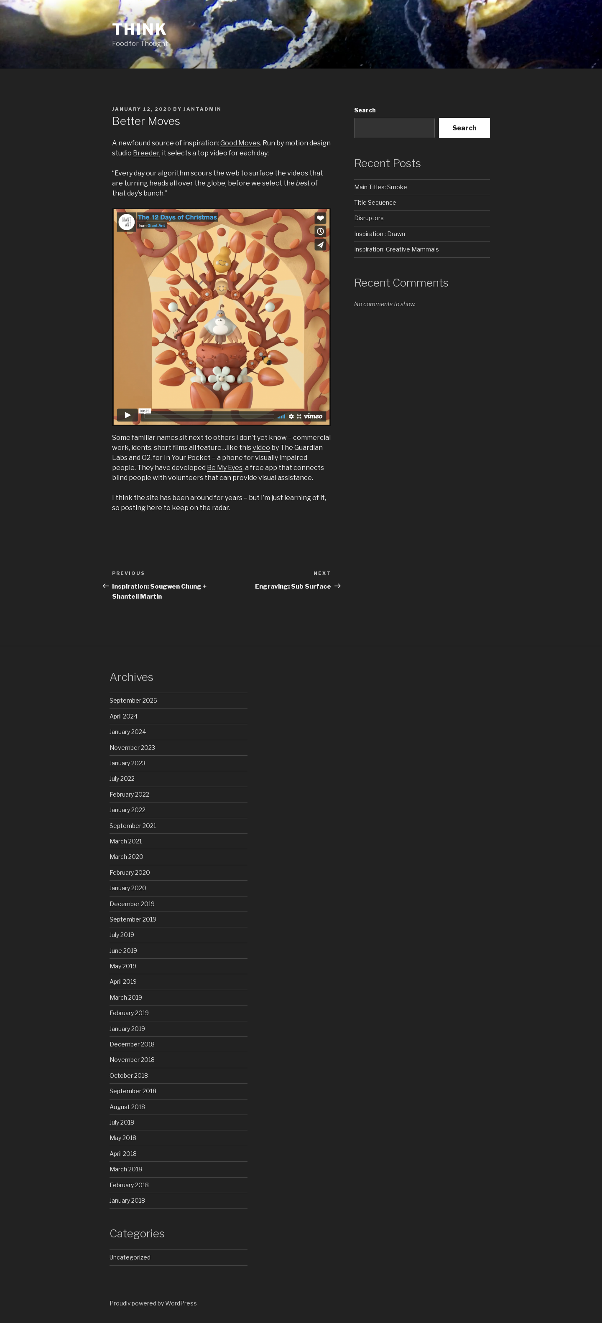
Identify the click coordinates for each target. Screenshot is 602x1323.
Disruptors (369, 217)
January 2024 (128, 731)
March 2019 (126, 997)
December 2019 (132, 903)
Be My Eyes (224, 468)
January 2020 (128, 887)
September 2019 (133, 919)
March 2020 (126, 856)
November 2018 (132, 1059)
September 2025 (133, 700)
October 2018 (129, 1075)
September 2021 (133, 825)
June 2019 (123, 950)
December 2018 (132, 1044)
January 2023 (127, 763)
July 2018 (122, 1122)
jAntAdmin (203, 109)
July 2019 (122, 934)
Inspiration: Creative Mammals (396, 249)
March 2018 (126, 1169)
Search (365, 110)
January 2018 (127, 1200)
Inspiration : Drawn (379, 233)
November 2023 (132, 747)
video (261, 448)
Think (139, 29)
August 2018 (127, 1106)
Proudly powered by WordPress (153, 1303)
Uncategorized (130, 1257)
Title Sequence (375, 202)
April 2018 (123, 1153)
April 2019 (123, 981)
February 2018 (129, 1184)
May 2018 (123, 1137)
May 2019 (123, 966)
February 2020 (130, 872)
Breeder (146, 153)
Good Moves (240, 143)
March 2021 (126, 841)
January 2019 (127, 1028)
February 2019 (129, 1012)
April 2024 (124, 716)
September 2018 (133, 1090)
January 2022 (127, 809)
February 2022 (129, 794)
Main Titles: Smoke (380, 186)
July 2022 (122, 778)
